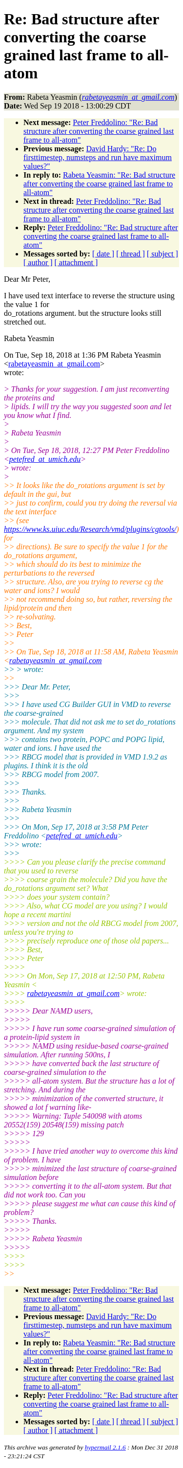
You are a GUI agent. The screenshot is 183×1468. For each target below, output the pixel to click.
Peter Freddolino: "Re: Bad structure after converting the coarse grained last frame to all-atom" (98, 131)
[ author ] (38, 262)
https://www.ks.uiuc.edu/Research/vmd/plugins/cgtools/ (90, 529)
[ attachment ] (76, 262)
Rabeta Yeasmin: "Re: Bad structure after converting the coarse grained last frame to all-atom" (99, 184)
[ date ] (103, 254)
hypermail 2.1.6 (105, 1447)
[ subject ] (162, 254)
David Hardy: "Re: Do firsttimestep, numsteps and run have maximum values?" (97, 157)
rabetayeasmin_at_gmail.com (54, 364)
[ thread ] (130, 254)
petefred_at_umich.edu (45, 459)
